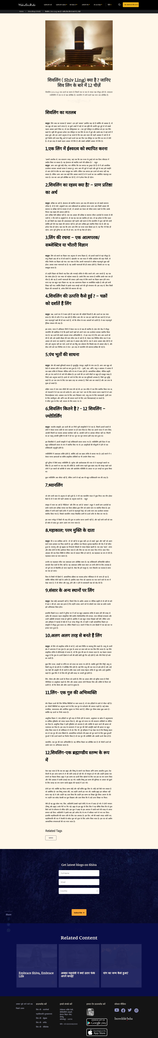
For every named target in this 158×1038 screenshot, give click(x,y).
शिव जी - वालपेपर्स (42, 1009)
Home (21, 11)
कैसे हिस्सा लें (73, 5)
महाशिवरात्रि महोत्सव (61, 5)
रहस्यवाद (51, 838)
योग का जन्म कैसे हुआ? (115, 973)
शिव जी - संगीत (41, 1022)
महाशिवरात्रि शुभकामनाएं (44, 1014)
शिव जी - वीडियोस (42, 1027)
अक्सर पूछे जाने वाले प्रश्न (24, 1004)
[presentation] (79, 902)
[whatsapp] (8, 931)
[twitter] (8, 925)
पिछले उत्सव (20, 1008)
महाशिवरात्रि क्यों (48, 5)
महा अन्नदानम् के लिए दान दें (131, 4)
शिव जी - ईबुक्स (41, 1018)
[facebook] (8, 920)
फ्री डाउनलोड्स (97, 5)
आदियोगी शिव (85, 5)
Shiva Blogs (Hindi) (34, 11)
